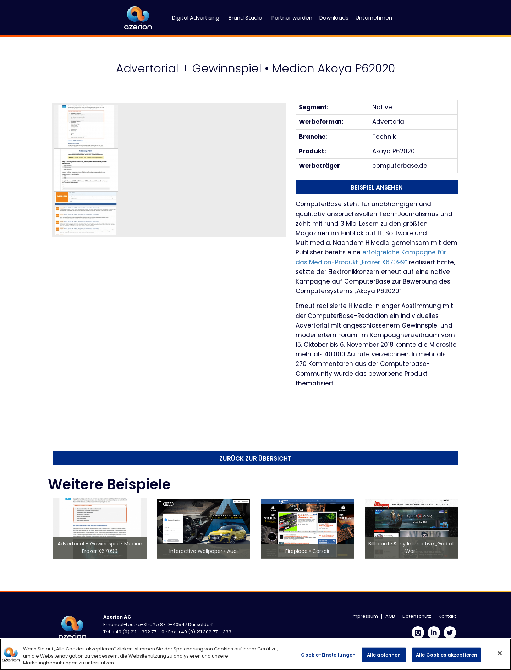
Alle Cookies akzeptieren (446, 654)
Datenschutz (416, 616)
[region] (255, 654)
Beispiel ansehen (377, 187)
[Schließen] (499, 653)
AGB (390, 616)
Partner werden (291, 17)
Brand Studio (245, 17)
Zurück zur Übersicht (255, 458)
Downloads (333, 17)
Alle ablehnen (384, 654)
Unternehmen (374, 17)
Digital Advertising (195, 17)
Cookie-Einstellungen (328, 654)
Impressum (365, 616)
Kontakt (447, 616)
